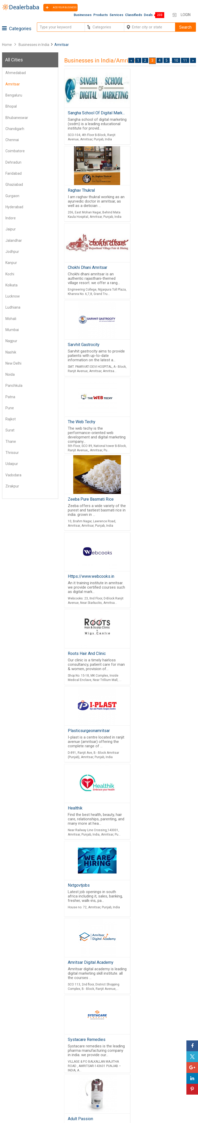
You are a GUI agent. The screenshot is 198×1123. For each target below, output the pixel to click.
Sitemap (10, 1094)
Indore (10, 218)
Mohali (10, 319)
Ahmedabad (15, 73)
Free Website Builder (160, 1015)
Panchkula (13, 385)
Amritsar (12, 84)
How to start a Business (154, 1088)
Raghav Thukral (147, 112)
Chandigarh (14, 129)
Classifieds (133, 15)
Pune (9, 408)
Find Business (79, 1081)
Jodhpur (12, 252)
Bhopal (11, 106)
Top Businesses (81, 1088)
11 (185, 60)
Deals (148, 15)
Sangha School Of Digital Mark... (96, 112)
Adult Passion (146, 585)
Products (100, 15)
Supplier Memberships (153, 1069)
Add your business (60, 7)
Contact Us (13, 1081)
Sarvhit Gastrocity (148, 191)
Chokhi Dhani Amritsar (87, 191)
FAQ (6, 1100)
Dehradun (13, 162)
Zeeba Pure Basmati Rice (156, 270)
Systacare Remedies (86, 585)
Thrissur (12, 453)
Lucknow (12, 296)
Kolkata (11, 285)
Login (186, 15)
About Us (11, 1069)
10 (176, 60)
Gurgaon (12, 196)
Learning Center (147, 1063)
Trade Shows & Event (85, 1094)
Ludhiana (12, 307)
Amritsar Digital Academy (156, 506)
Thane (10, 441)
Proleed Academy (84, 822)
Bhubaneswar (16, 118)
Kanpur (11, 263)
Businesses (83, 15)
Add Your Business (149, 1081)
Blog (7, 1088)
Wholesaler (77, 1063)
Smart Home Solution (153, 743)
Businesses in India (34, 45)
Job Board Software (168, 1028)
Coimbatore (15, 151)
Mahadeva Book (82, 900)
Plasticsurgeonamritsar (89, 428)
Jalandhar (13, 240)
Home (7, 45)
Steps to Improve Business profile (163, 1057)
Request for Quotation (86, 1075)
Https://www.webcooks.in (91, 349)
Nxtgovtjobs (79, 506)
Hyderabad (14, 207)
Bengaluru (13, 95)
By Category (77, 1057)
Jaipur (10, 229)
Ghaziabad (14, 184)
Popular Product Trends (88, 1069)
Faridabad (13, 173)
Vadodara (13, 475)
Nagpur (11, 341)
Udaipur (11, 464)
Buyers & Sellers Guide (23, 1063)
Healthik (139, 428)
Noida (10, 374)
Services (116, 15)
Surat (9, 430)
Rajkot (10, 419)
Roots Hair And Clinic (152, 349)
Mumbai (12, 330)
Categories (16, 28)
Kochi (9, 274)
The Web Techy (81, 270)
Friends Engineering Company (159, 822)
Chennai (12, 140)
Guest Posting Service (22, 1075)
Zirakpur (12, 486)
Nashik (10, 352)
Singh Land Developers (155, 664)
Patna (10, 397)
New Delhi (13, 363)
